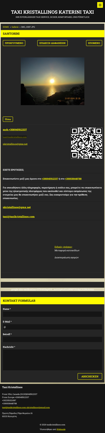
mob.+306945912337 (15, 129)
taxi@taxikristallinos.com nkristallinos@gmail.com (26, 407)
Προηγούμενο (14, 42)
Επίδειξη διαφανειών (52, 42)
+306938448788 (73, 178)
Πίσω (8, 119)
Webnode (61, 429)
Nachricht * (9, 346)
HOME (6, 27)
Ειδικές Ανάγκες (63, 246)
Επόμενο (94, 42)
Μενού (100, 5)
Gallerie (15, 27)
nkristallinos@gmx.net (15, 143)
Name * (7, 308)
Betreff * (7, 334)
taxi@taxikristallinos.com (19, 216)
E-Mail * (7, 321)
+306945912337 (50, 178)
